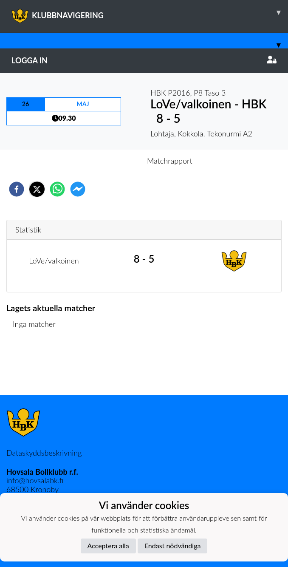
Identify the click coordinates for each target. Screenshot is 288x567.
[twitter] (37, 189)
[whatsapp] (57, 189)
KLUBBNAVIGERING (149, 12)
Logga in (144, 60)
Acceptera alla (108, 545)
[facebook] (16, 189)
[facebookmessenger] (77, 189)
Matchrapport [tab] (169, 160)
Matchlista (33, 367)
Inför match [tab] (114, 160)
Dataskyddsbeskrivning (44, 452)
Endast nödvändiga (172, 545)
